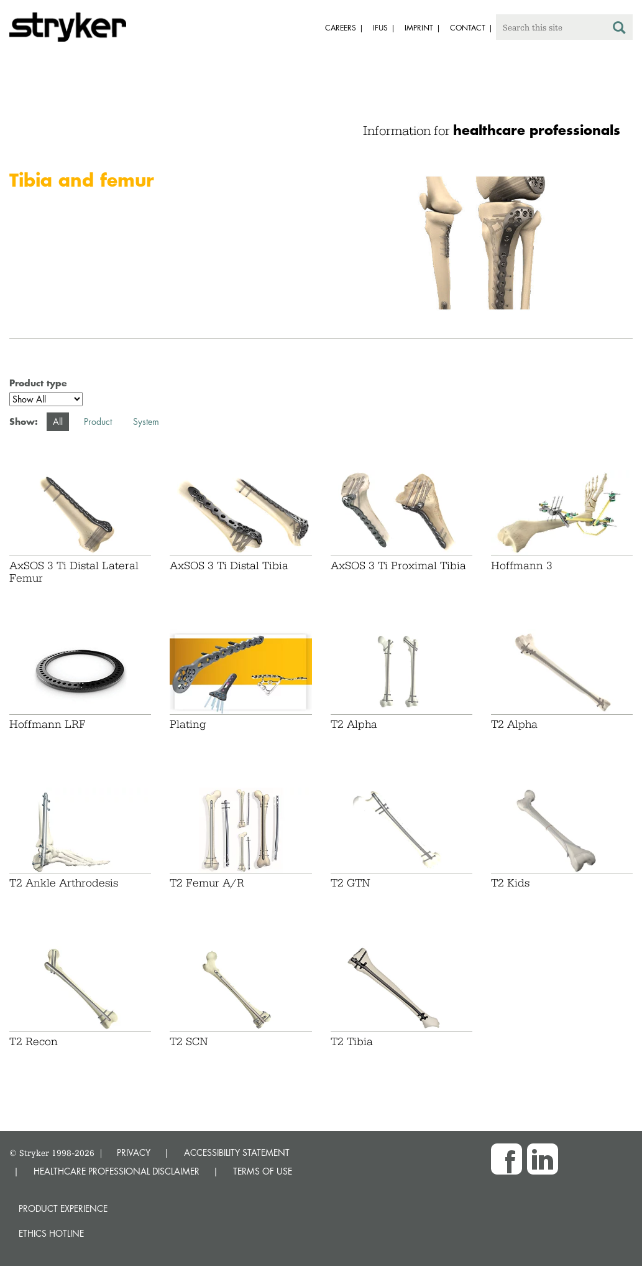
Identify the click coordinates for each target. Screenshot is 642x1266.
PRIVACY (133, 1152)
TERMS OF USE (262, 1171)
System (146, 421)
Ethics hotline (51, 1233)
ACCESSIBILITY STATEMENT (237, 1152)
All (58, 421)
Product (98, 421)
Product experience (63, 1208)
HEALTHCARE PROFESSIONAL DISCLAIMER (116, 1171)
